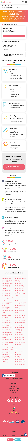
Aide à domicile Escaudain (7, 327)
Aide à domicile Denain (6, 319)
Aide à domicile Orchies (19, 317)
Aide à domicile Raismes (20, 320)
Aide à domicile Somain (19, 339)
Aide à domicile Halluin (6, 344)
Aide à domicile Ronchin (20, 322)
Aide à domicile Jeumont (7, 354)
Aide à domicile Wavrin (19, 363)
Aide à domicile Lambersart (7, 363)
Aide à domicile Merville (19, 303)
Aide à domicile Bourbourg (7, 297)
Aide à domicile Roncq (19, 324)
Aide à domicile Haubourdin (7, 346)
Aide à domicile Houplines (7, 352)
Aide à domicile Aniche (6, 278)
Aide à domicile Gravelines (7, 342)
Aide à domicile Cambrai (7, 302)
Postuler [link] (14, 392)
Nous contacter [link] (14, 390)
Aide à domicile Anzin (6, 281)
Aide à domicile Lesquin (20, 283)
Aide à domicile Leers (19, 281)
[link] (14, 167)
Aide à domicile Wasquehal (20, 357)
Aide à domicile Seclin (19, 337)
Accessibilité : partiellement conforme (14, 378)
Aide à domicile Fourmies (7, 334)
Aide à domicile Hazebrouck (7, 349)
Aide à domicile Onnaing (20, 315)
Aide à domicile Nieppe (19, 314)
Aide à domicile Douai (6, 320)
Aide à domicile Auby (6, 285)
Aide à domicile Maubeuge (20, 302)
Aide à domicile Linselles (20, 286)
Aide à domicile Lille (19, 285)
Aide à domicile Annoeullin (7, 280)
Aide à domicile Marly (19, 297)
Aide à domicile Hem (6, 351)
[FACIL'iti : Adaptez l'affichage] (8, 375)
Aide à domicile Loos (19, 288)
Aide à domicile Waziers (20, 364)
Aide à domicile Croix (6, 317)
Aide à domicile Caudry (6, 307)
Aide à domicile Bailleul (6, 293)
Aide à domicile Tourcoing (20, 342)
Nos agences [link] (14, 386)
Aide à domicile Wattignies (20, 359)
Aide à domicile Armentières (7, 283)
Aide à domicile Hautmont (7, 347)
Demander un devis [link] (14, 388)
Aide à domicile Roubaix (20, 325)
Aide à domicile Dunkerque (7, 325)
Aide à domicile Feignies (7, 332)
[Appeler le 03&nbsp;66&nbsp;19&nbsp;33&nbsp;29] (8, 33)
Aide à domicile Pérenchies (20, 319)
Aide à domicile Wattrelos (20, 361)
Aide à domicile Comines (7, 308)
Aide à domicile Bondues (7, 295)
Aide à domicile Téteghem (20, 341)
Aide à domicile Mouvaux (20, 308)
